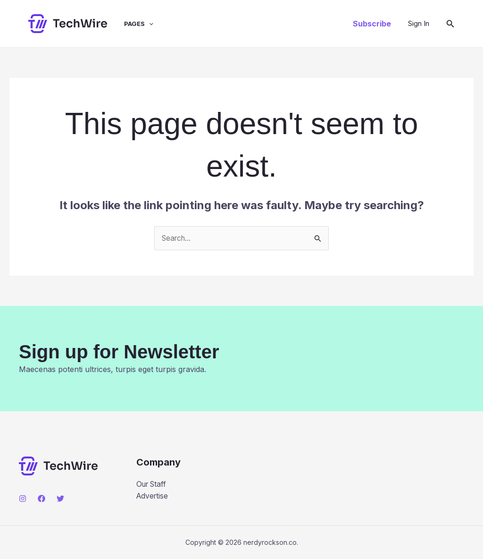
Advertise (153, 496)
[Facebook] (41, 498)
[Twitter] (60, 498)
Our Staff (152, 484)
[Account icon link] (418, 23)
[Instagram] (22, 498)
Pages (131, 23)
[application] (142, 23)
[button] (372, 23)
